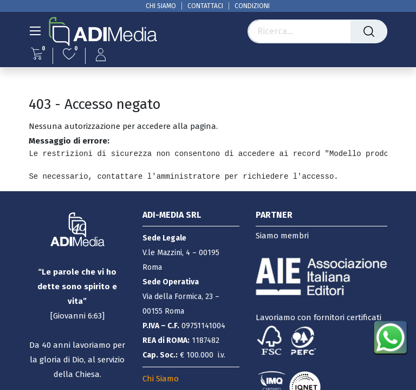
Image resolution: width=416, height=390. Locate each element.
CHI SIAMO (161, 6)
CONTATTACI (205, 6)
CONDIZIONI (252, 6)
